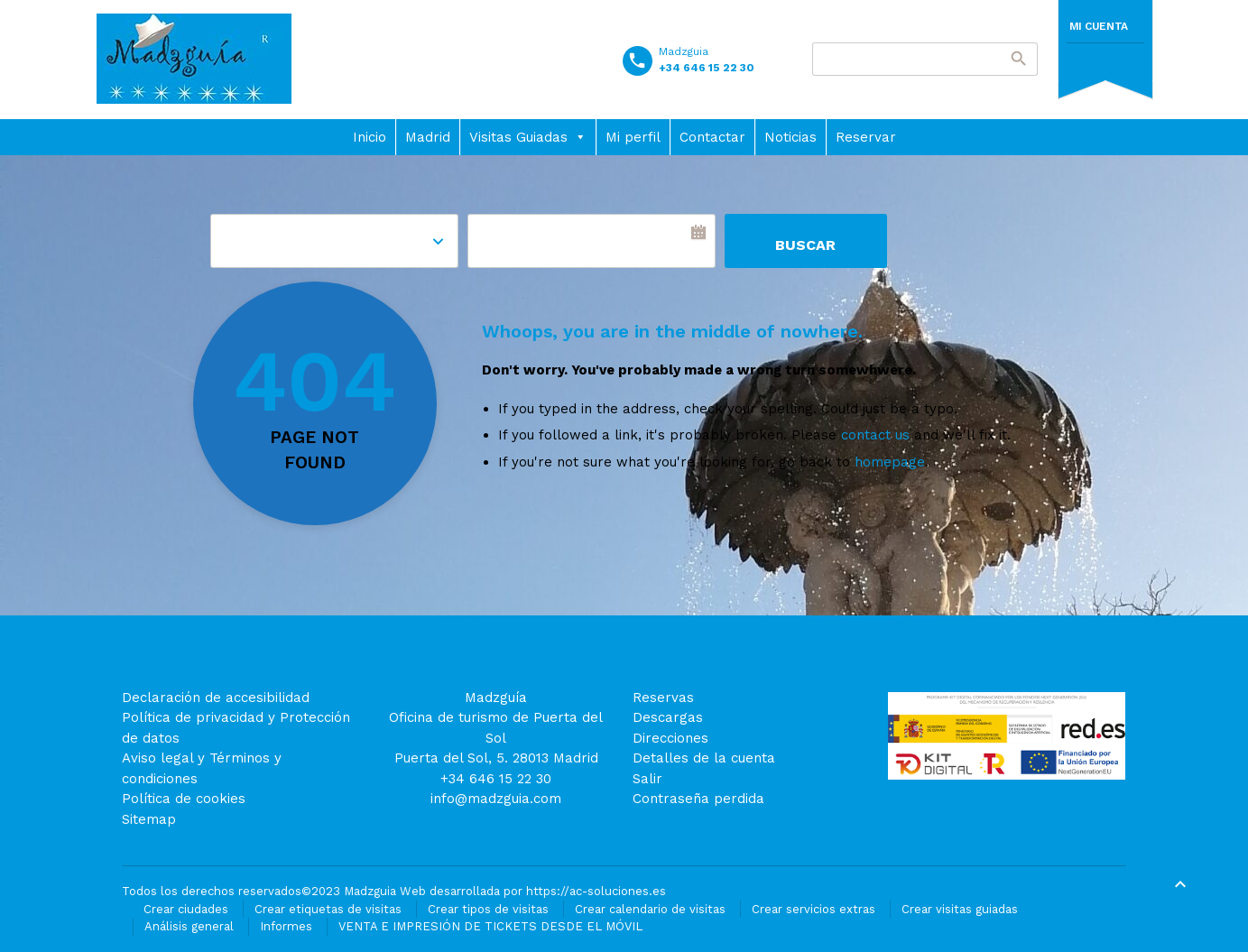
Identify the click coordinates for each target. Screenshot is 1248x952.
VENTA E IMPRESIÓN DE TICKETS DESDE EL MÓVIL (490, 926)
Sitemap (149, 819)
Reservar (866, 137)
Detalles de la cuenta (704, 758)
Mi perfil (633, 137)
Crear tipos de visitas (488, 909)
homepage (890, 462)
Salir (647, 779)
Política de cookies (183, 798)
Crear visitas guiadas (959, 909)
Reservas (663, 697)
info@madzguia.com (495, 798)
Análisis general (189, 926)
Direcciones (670, 738)
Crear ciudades (185, 909)
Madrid (427, 137)
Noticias (790, 137)
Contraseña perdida (698, 798)
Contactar (712, 137)
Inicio (369, 137)
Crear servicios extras (813, 909)
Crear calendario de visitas (650, 909)
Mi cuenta (1098, 26)
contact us (875, 435)
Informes (286, 926)
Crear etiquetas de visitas (328, 909)
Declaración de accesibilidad (216, 697)
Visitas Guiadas (528, 137)
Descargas (668, 717)
